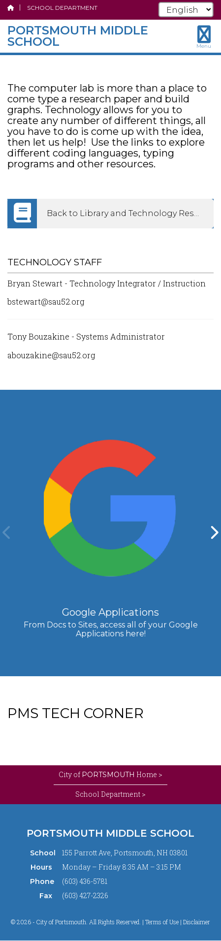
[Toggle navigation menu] (203, 37)
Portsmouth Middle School (110, 833)
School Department (62, 7)
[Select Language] (186, 9)
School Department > (110, 794)
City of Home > (110, 774)
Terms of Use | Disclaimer (177, 922)
